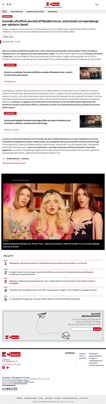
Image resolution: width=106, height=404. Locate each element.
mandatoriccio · (14, 159)
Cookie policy (49, 398)
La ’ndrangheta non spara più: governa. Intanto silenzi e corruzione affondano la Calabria (44, 299)
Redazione (20, 398)
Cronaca (21, 163)
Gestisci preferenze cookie (69, 398)
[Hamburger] (3, 4)
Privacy (41, 398)
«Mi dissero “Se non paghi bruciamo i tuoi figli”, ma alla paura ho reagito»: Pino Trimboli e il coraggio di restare (53, 290)
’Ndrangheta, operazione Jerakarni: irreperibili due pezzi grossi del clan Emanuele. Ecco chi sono (48, 263)
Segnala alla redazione (30, 398)
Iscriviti (97, 329)
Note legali (57, 398)
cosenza (25, 159)
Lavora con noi (83, 398)
